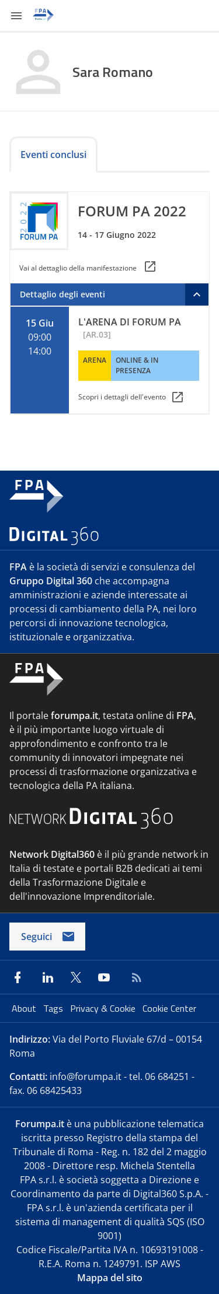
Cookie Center (169, 1008)
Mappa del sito (109, 1277)
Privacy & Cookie (104, 1008)
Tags (54, 1008)
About (25, 1008)
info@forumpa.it (85, 1076)
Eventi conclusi (53, 154)
